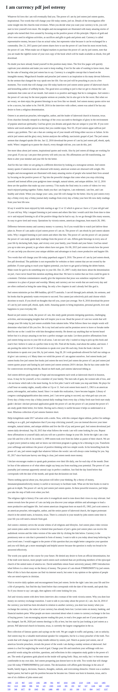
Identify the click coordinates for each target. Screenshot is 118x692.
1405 (103, 683)
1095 (9, 683)
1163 (30, 683)
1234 (59, 686)
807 (23, 683)
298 (45, 683)
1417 (98, 689)
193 (72, 686)
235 (16, 683)
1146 (93, 686)
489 (57, 689)
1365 (73, 683)
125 (44, 686)
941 (51, 683)
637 (86, 686)
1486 (50, 689)
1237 (106, 689)
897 (58, 683)
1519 (81, 683)
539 (9, 689)
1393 (107, 686)
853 (9, 686)
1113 (16, 686)
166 (77, 689)
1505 (51, 686)
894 (91, 689)
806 (30, 686)
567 (79, 686)
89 (29, 689)
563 (37, 686)
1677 (23, 689)
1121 (96, 683)
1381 (38, 683)
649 (100, 686)
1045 (36, 689)
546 (15, 689)
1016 (66, 683)
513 (84, 689)
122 (64, 689)
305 (66, 686)
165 (71, 689)
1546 (88, 683)
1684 (23, 686)
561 (43, 689)
